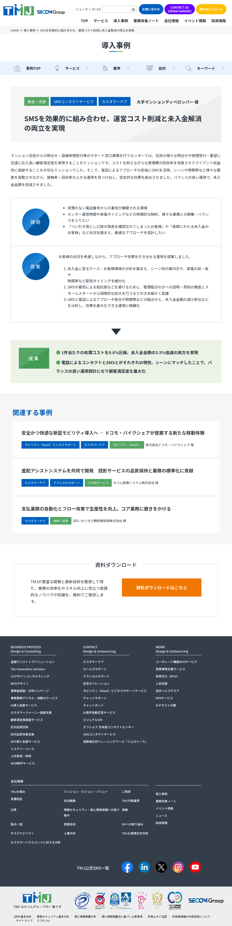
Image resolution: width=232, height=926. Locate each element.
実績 (125, 810)
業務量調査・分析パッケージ (30, 691)
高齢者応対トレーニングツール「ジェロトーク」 (115, 741)
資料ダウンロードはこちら (162, 587)
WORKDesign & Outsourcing (172, 649)
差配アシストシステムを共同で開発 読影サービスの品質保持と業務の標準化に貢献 (107, 470)
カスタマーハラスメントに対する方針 (35, 842)
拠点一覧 (16, 824)
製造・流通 (36, 101)
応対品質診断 (19, 727)
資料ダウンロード (211, 9)
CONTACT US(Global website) (179, 9)
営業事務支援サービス (170, 669)
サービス (72, 68)
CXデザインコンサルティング (30, 676)
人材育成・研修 (21, 756)
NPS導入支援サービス (25, 741)
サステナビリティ (22, 833)
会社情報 (171, 20)
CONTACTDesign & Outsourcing (99, 649)
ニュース (81, 9)
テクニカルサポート (96, 676)
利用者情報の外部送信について (191, 916)
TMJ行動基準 (131, 800)
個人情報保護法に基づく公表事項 (122, 916)
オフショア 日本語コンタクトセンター (108, 727)
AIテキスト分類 (166, 705)
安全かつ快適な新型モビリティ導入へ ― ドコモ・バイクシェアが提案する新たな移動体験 (113, 432)
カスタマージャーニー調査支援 (31, 712)
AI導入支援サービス (24, 705)
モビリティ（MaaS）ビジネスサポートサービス (115, 691)
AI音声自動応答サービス (99, 712)
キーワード (206, 68)
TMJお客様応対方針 (135, 833)
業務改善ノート (146, 20)
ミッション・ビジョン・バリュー (86, 791)
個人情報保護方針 (85, 916)
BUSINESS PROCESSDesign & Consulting (26, 649)
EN (99, 9)
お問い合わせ (151, 9)
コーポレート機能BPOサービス (176, 662)
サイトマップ (24, 920)
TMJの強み (18, 791)
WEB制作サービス (23, 763)
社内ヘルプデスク (167, 691)
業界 (116, 68)
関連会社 (70, 824)
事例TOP (33, 68)
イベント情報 (195, 20)
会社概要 (70, 800)
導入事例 (121, 20)
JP (93, 9)
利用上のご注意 (157, 916)
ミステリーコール (22, 749)
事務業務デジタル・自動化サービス (34, 698)
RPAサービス (164, 698)
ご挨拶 (126, 791)
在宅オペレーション (96, 683)
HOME (15, 30)
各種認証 (16, 799)
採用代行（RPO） (167, 676)
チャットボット (93, 705)
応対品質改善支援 (22, 734)
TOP (84, 20)
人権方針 (70, 833)
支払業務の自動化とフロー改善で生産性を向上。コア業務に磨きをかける (96, 508)
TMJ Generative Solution (28, 669)
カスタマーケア (114, 101)
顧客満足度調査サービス (27, 720)
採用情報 (218, 20)
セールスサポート (95, 669)
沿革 (14, 810)
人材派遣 (161, 683)
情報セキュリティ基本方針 (53, 916)
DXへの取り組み (132, 824)
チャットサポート (95, 698)
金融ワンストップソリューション (33, 662)
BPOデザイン (20, 683)
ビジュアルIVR (92, 720)
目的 (162, 68)
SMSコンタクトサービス (74, 101)
